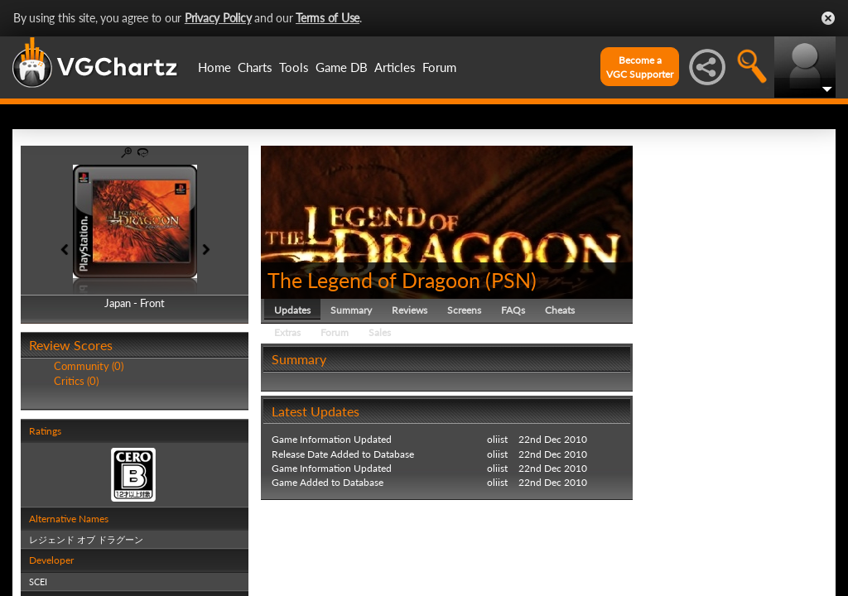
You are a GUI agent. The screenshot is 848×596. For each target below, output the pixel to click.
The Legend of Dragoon (373, 279)
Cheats (560, 310)
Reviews (409, 310)
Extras (287, 332)
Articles (395, 67)
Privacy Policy (218, 18)
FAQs (513, 310)
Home (214, 67)
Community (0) (88, 365)
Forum (439, 67)
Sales (380, 332)
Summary (351, 310)
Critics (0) (76, 380)
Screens (464, 310)
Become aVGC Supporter (639, 67)
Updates (292, 310)
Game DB (342, 67)
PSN (511, 279)
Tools (294, 67)
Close (828, 18)
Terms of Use (327, 18)
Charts (255, 67)
